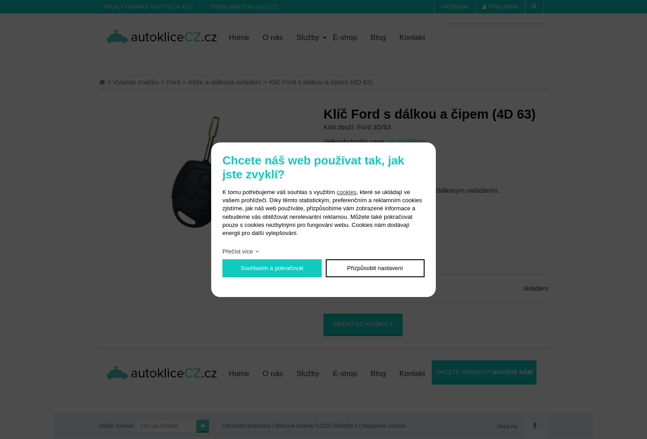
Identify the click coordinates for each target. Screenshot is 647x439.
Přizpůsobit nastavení (375, 268)
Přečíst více (237, 251)
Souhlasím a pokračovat (272, 268)
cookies (346, 192)
